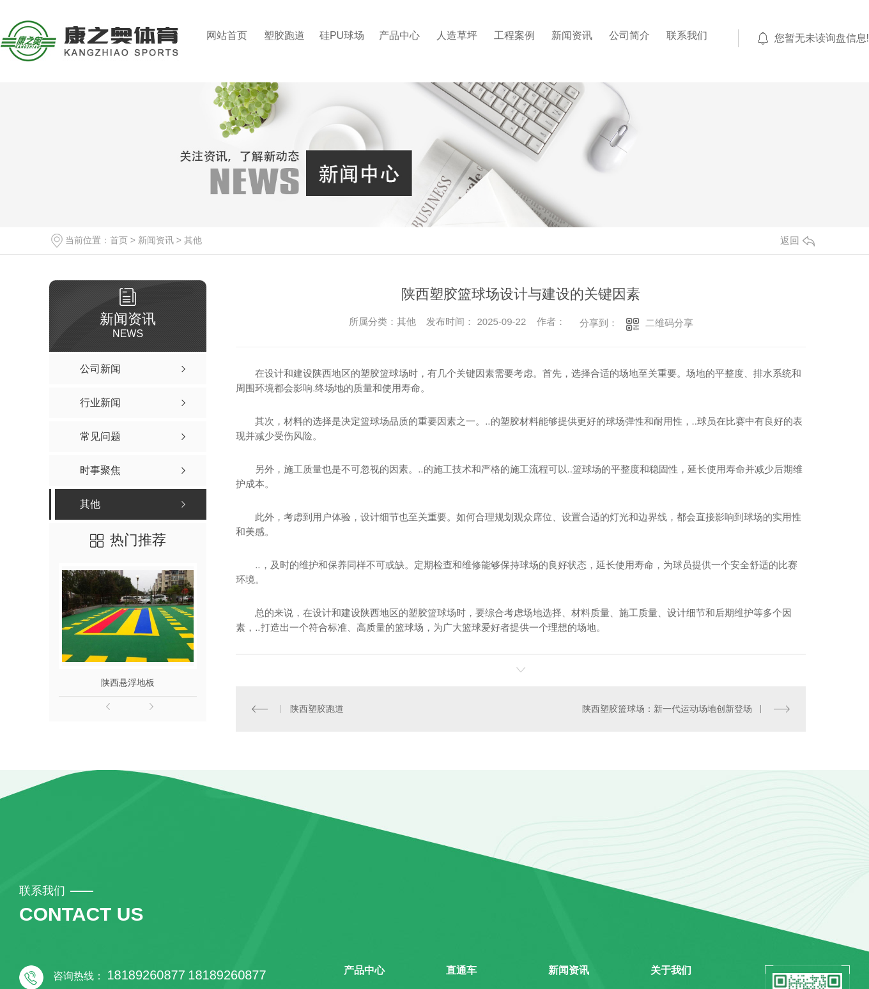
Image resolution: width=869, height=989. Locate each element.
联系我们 (686, 35)
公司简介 (629, 35)
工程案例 (514, 35)
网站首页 (226, 35)
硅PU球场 (341, 35)
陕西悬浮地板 (128, 682)
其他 (193, 240)
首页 (119, 240)
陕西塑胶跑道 (317, 709)
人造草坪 (456, 35)
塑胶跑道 (284, 35)
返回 (797, 240)
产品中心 (399, 35)
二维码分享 (669, 322)
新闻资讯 (571, 35)
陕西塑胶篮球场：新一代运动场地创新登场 (667, 709)
